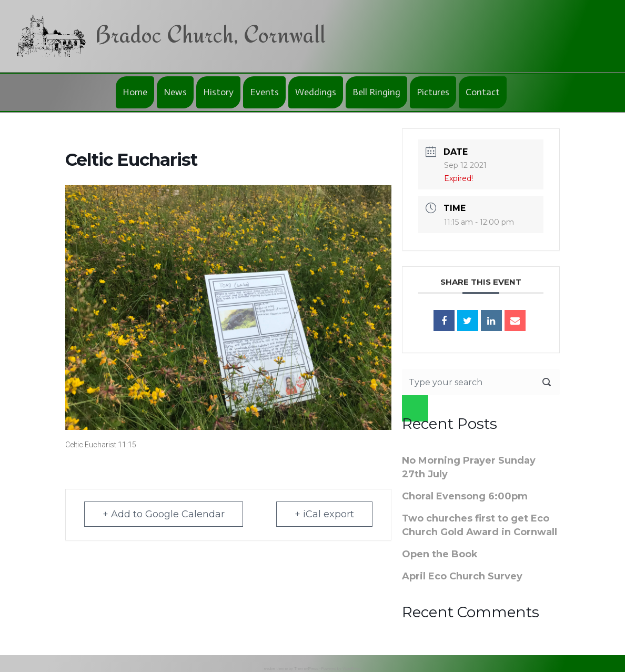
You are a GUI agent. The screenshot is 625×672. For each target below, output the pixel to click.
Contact (483, 92)
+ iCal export (324, 514)
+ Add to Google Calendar (164, 514)
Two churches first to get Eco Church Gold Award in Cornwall (479, 525)
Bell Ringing (376, 92)
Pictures (433, 92)
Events (264, 92)
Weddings (315, 92)
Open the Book (440, 554)
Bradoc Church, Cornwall (210, 34)
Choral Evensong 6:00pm (465, 496)
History (218, 92)
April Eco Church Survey (462, 576)
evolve (269, 668)
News (175, 92)
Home (135, 92)
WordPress (351, 668)
